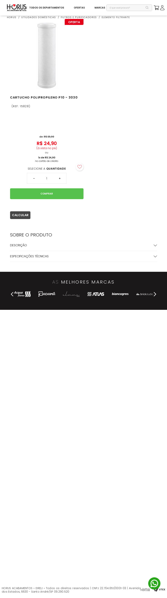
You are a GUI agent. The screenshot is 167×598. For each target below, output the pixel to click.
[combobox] (129, 7)
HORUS (11, 17)
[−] (33, 178)
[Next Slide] (155, 294)
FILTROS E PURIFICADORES (79, 17)
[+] (59, 178)
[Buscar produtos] (147, 8)
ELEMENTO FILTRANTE (116, 17)
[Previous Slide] (12, 294)
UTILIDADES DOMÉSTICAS (38, 17)
